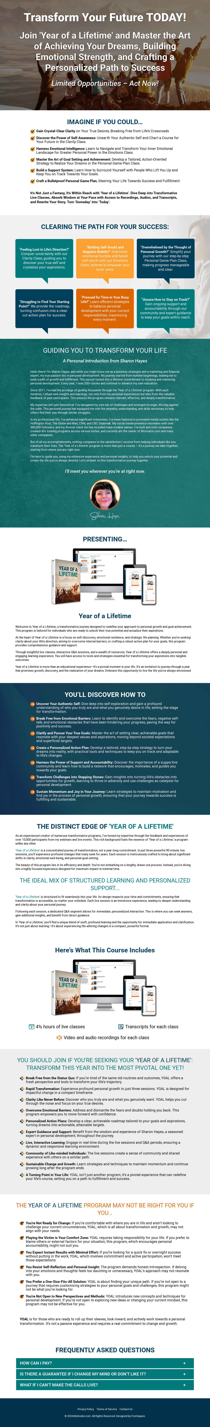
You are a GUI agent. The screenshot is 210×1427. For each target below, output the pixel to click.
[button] (105, 1363)
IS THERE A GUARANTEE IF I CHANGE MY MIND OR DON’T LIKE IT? (83, 1374)
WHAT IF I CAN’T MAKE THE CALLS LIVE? (59, 1385)
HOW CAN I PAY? (36, 1363)
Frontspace (138, 1416)
